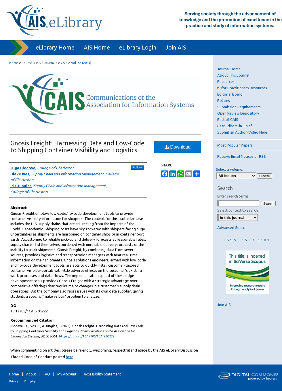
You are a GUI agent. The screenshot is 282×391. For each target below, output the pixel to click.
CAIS (64, 62)
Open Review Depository (238, 113)
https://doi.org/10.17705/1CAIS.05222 (87, 336)
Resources (226, 81)
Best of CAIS (227, 119)
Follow (137, 167)
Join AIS (224, 305)
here (69, 357)
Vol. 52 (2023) (81, 62)
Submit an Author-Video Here (242, 132)
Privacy (13, 381)
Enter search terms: (233, 196)
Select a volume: (229, 169)
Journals (28, 62)
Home (13, 62)
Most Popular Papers (235, 145)
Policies (223, 100)
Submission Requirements (239, 107)
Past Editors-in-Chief (234, 126)
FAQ (46, 374)
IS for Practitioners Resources (242, 88)
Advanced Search (232, 227)
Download (178, 147)
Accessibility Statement (102, 374)
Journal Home (229, 69)
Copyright (31, 381)
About (31, 374)
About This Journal (233, 75)
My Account (67, 374)
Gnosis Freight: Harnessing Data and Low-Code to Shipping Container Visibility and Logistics (77, 146)
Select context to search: (238, 210)
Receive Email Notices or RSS (241, 156)
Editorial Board (230, 94)
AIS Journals (48, 62)
